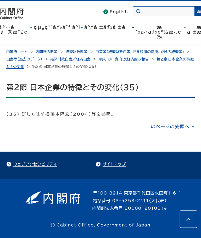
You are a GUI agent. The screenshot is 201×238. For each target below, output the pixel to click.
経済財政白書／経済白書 (70, 59)
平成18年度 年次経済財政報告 (124, 59)
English (119, 12)
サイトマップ (114, 164)
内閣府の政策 (47, 52)
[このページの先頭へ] (188, 219)
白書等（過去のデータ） (24, 59)
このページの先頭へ (167, 126)
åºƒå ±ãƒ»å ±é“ (108, 27)
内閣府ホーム (16, 52)
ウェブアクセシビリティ (35, 164)
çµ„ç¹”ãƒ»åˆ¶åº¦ (57, 27)
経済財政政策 (76, 52)
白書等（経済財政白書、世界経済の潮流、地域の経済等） (140, 52)
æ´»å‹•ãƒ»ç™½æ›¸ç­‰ (159, 32)
